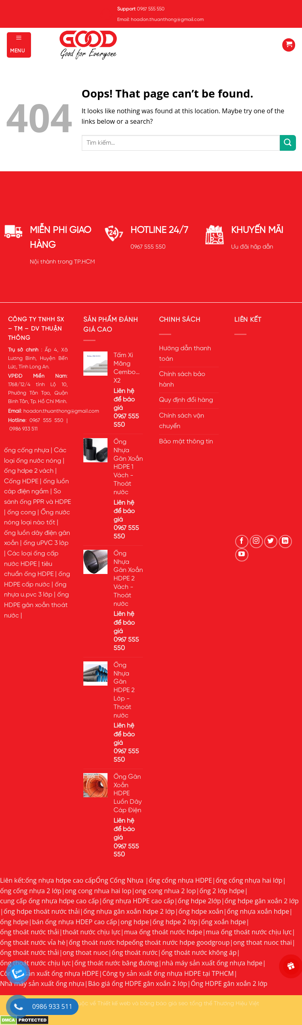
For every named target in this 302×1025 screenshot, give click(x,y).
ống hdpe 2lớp (199, 900)
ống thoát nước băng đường (116, 962)
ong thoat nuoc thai (262, 942)
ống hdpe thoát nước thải (42, 911)
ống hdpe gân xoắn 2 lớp (262, 900)
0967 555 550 (147, 247)
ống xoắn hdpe (223, 921)
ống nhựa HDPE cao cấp (138, 900)
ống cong (21, 512)
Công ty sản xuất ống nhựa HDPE (49, 973)
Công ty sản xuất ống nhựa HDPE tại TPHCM (168, 973)
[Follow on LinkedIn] (285, 541)
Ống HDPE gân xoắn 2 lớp (229, 983)
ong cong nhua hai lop (98, 890)
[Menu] (19, 45)
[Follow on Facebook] (241, 541)
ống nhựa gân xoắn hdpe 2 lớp (129, 911)
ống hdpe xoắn (200, 911)
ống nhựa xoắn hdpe (258, 911)
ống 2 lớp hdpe (221, 890)
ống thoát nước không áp (198, 952)
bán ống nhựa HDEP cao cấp (74, 921)
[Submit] (288, 143)
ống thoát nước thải (29, 931)
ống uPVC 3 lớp (45, 543)
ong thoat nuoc (85, 952)
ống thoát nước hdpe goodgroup (181, 942)
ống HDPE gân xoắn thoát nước (36, 605)
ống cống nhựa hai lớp (248, 880)
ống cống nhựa (26, 450)
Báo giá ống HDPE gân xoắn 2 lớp (137, 983)
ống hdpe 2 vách (29, 471)
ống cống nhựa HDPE (180, 880)
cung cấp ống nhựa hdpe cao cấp (49, 900)
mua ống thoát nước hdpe (163, 931)
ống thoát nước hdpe (100, 942)
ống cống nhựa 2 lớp (30, 890)
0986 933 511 (23, 429)
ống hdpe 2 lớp (175, 921)
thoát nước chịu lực (91, 931)
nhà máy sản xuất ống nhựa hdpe (212, 962)
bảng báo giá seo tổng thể (176, 1003)
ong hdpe (134, 921)
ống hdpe (14, 921)
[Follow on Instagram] (256, 541)
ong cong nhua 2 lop (165, 890)
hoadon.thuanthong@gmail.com (61, 411)
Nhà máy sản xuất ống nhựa (42, 983)
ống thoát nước (134, 952)
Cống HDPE (21, 481)
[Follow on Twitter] (270, 541)
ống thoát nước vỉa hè (32, 942)
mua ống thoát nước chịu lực (249, 931)
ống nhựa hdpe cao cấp (60, 880)
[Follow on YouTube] (241, 554)
